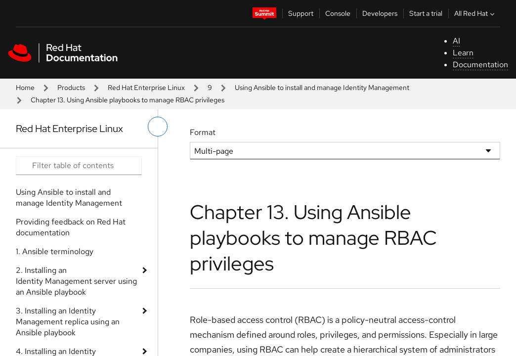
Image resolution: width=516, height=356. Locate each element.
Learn (463, 52)
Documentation (480, 64)
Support (300, 13)
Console (337, 13)
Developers (379, 13)
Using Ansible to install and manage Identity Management (322, 87)
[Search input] (79, 165)
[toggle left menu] (158, 126)
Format (202, 132)
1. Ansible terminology (54, 251)
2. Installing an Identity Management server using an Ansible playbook (76, 281)
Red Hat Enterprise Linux (146, 87)
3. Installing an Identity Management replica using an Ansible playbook (68, 322)
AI (456, 41)
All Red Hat (475, 13)
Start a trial (425, 13)
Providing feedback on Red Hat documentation (71, 227)
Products (71, 87)
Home (25, 87)
